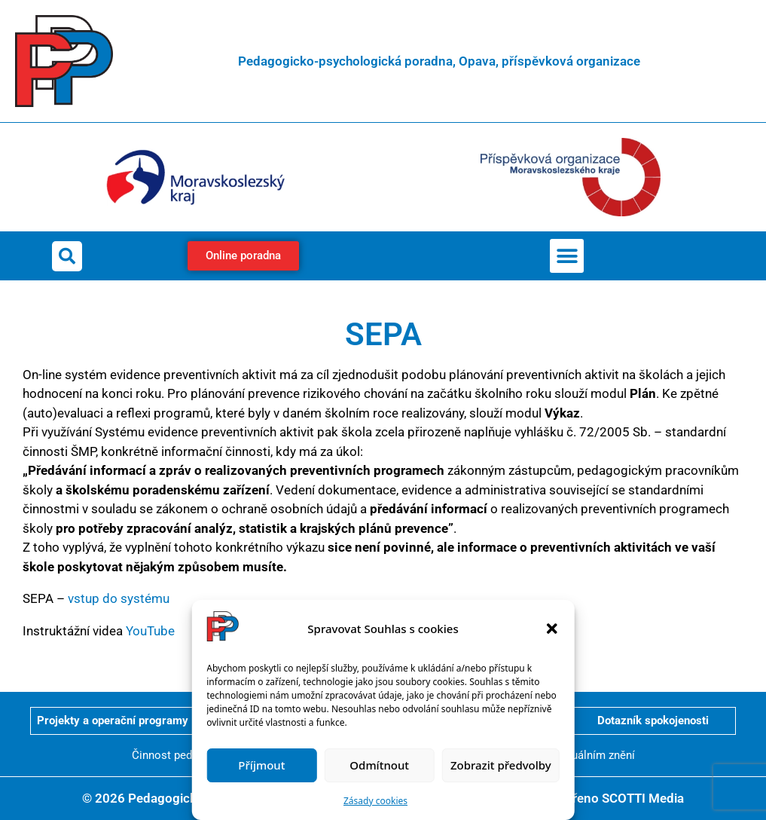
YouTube (150, 630)
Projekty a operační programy (112, 720)
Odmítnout (379, 765)
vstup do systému (118, 598)
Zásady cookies (375, 800)
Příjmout (261, 765)
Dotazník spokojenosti (653, 720)
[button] (552, 628)
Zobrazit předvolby (500, 765)
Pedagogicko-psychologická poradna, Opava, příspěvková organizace (439, 61)
